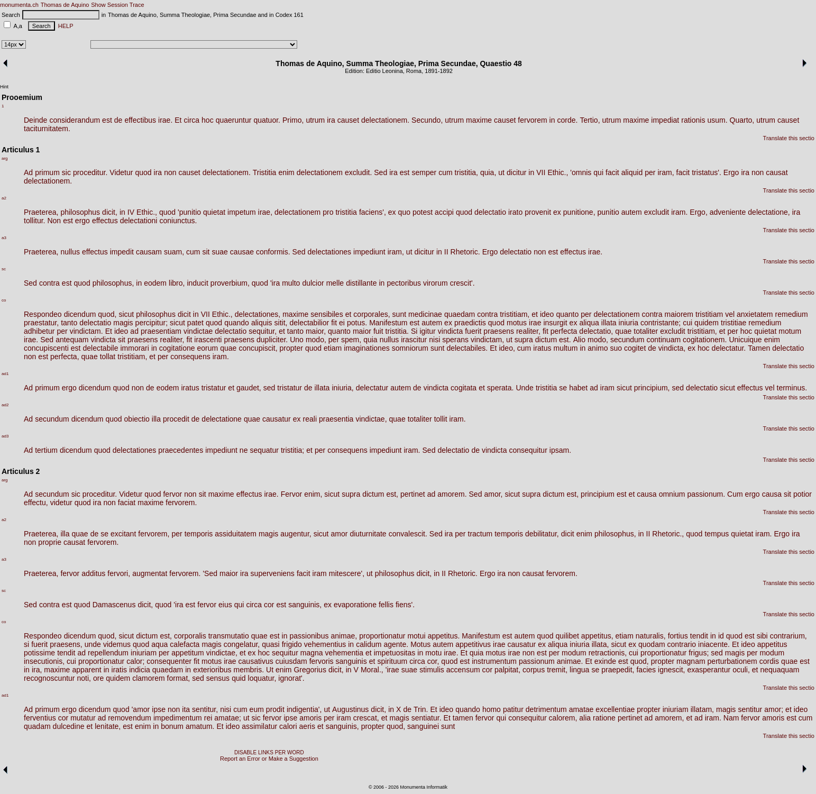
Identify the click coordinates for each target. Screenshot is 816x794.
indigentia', (304, 709)
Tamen (759, 348)
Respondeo (43, 314)
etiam (333, 348)
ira (331, 120)
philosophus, (113, 283)
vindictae (198, 331)
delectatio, (596, 331)
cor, (433, 661)
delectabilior (309, 322)
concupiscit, (258, 348)
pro (328, 212)
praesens (498, 331)
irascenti (208, 339)
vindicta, (671, 348)
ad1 (5, 373)
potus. (357, 322)
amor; (773, 709)
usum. (717, 120)
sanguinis (351, 661)
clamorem (148, 678)
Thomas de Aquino (65, 5)
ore (98, 678)
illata (609, 322)
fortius (678, 636)
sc (4, 269)
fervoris (321, 661)
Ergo (731, 172)
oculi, (741, 669)
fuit (378, 331)
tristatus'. (706, 172)
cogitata (463, 388)
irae (535, 322)
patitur (513, 709)
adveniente (728, 212)
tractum (480, 534)
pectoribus (404, 283)
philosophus (80, 212)
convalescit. (408, 534)
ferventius (40, 718)
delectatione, (769, 212)
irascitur (414, 339)
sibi (762, 636)
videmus (117, 644)
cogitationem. (705, 339)
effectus (105, 220)
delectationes (330, 252)
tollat (108, 356)
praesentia (336, 419)
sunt (399, 314)
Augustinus (350, 709)
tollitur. (34, 220)
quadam (37, 726)
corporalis (190, 636)
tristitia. (397, 331)
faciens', (372, 212)
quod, (107, 314)
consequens (190, 356)
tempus (716, 534)
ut (501, 172)
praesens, (66, 644)
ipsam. (560, 450)
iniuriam (144, 653)
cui (687, 322)
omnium (672, 494)
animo (598, 348)
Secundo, (427, 120)
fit (334, 322)
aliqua (589, 322)
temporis (199, 534)
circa (192, 120)
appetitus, (597, 636)
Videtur (121, 172)
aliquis (261, 322)
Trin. (421, 709)
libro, (177, 283)
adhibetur (39, 331)
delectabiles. (467, 348)
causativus (256, 661)
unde (93, 644)
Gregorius (310, 669)
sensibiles (326, 314)
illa (156, 419)
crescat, (366, 718)
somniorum (410, 348)
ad (134, 331)
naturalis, (651, 636)
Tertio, (590, 120)
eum (257, 709)
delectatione (221, 419)
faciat (126, 502)
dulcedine (69, 726)
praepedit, (617, 669)
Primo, (293, 120)
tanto (69, 322)
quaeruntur (234, 120)
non (170, 172)
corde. (567, 120)
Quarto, (742, 120)
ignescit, (671, 669)
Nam (731, 718)
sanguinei (423, 726)
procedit (176, 419)
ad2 (5, 405)
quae (623, 331)
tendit (699, 636)
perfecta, (64, 356)
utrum (315, 120)
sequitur (285, 653)
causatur (276, 419)
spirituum (392, 661)
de (118, 120)
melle (335, 283)
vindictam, (487, 339)
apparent (86, 669)
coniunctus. (178, 220)
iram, (665, 172)
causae (242, 252)
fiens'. (405, 604)
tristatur (213, 388)
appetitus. (444, 636)
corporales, (371, 314)
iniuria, (342, 388)
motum (789, 331)
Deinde (35, 120)
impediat (665, 120)
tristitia (345, 212)
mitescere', (346, 573)
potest (422, 212)
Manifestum (388, 322)
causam (149, 252)
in (552, 120)
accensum (463, 669)
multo (291, 283)
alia (585, 718)
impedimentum (177, 718)
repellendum (108, 653)
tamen (463, 718)
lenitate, (108, 726)
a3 (4, 237)
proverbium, (230, 283)
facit (612, 172)
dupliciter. (272, 339)
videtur (61, 502)
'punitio (189, 212)
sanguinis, (305, 604)
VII (540, 172)
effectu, (36, 502)
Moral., (372, 669)
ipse (159, 709)
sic (66, 172)
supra (524, 339)
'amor (141, 709)
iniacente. (714, 644)
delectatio (490, 212)
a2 (4, 198)
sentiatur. (426, 718)
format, (178, 678)
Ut (269, 669)
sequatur (264, 450)
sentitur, (205, 709)
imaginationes (366, 348)
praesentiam (161, 331)
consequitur (528, 450)
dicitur (516, 172)
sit (206, 252)
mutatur (82, 718)
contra (49, 283)
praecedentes (180, 450)
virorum (435, 283)
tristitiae (733, 322)
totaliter (646, 331)
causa (646, 494)
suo (616, 348)
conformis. (273, 252)
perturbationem (732, 661)
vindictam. (86, 331)
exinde (605, 661)
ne (244, 450)
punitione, (579, 212)
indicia (139, 669)
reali (310, 419)
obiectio (137, 419)
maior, (316, 331)
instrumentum (494, 661)
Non (54, 220)
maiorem (679, 314)
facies (646, 669)
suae (220, 252)
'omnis (580, 172)
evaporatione (355, 604)
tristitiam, (514, 314)
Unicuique (745, 339)
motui (416, 636)
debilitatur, (542, 534)
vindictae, (371, 419)
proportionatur (382, 636)
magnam (690, 661)
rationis (693, 120)
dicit (184, 314)
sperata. (500, 388)
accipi (444, 212)
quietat (214, 212)
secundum (627, 339)
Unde (524, 388)
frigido (292, 644)
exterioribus (212, 669)
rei (208, 718)
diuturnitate (368, 534)
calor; (135, 661)
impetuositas (395, 653)
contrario (681, 644)
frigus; (699, 653)
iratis (119, 669)
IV (130, 212)
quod (143, 172)
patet (195, 322)
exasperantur (708, 669)
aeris (307, 726)
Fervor (291, 494)
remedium (791, 314)
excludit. (358, 172)
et (348, 314)
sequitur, (263, 331)
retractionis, (608, 653)
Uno (297, 339)
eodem (155, 283)
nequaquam (780, 669)
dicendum (80, 314)
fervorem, (153, 534)
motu (433, 653)
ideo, (507, 348)
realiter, (528, 331)
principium (598, 494)
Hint (4, 86)
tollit (440, 419)
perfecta (564, 331)
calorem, (563, 718)
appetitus (772, 644)
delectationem (320, 172)
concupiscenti (46, 348)
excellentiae (615, 709)
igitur (427, 331)
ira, (37, 669)
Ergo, (698, 212)
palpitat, (507, 669)
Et (178, 120)
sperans (455, 339)
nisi (434, 339)
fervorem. (181, 502)
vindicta (450, 331)
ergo (82, 220)
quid (238, 678)
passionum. (706, 494)
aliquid (632, 172)
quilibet (567, 636)
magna (311, 653)
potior (802, 494)
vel (730, 314)
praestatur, (41, 322)
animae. (570, 661)
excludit (656, 212)
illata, (600, 644)
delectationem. (385, 120)
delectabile (100, 348)
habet (578, 388)
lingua (579, 669)
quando (236, 322)
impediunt (369, 252)
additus (93, 573)
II (446, 252)
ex (392, 212)
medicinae (425, 314)
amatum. (200, 726)
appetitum (187, 653)
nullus (70, 252)
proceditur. (90, 172)
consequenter (168, 661)
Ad (28, 172)
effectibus (140, 120)
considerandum (74, 120)
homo (491, 709)
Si (414, 331)
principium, (652, 388)
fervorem (532, 120)
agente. (395, 644)
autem (631, 212)
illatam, (702, 709)
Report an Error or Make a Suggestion (269, 758)
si (26, 644)
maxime (479, 120)
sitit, (281, 322)
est (107, 120)
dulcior (313, 283)
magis (123, 322)
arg (5, 158)
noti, (84, 678)
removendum (129, 718)
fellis (386, 604)
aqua (159, 644)
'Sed (210, 573)
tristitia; (292, 450)
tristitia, (466, 172)
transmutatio (228, 636)
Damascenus (114, 604)
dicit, (109, 212)
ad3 (5, 436)
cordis (769, 661)
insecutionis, (44, 661)
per (650, 172)
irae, (265, 212)
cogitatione (177, 348)
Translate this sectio (788, 138)
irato (515, 212)
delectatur (372, 388)
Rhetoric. (465, 252)
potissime (39, 653)
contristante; (660, 322)
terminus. (792, 388)
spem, (351, 339)
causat (776, 172)
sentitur (750, 709)
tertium (46, 450)
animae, (344, 636)
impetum (241, 212)
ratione (604, 718)
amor (339, 534)
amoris (310, 718)
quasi (270, 644)
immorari (134, 348)
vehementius (325, 644)
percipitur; (151, 322)
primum (47, 172)
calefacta (184, 644)
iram (607, 388)
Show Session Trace (117, 5)
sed (269, 388)
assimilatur (259, 726)
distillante (361, 283)
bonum (172, 726)
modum (574, 653)
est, (392, 494)
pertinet (412, 494)
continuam (664, 339)
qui (598, 172)
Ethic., (557, 172)
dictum (546, 339)
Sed (380, 172)
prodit (275, 709)
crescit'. (462, 283)
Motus (420, 644)
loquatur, (262, 678)
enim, (313, 494)
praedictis (470, 322)
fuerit (473, 331)
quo (404, 212)
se (563, 388)
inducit (197, 283)
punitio (608, 212)
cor (269, 604)
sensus (218, 678)
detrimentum (546, 709)
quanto (567, 314)
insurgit (555, 322)
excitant (123, 534)
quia (370, 339)
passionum (537, 661)
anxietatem (755, 314)
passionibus (308, 636)
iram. (679, 212)
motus (517, 322)
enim (286, 172)
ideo (547, 314)
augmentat (149, 573)
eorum (207, 348)
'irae (392, 669)
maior (362, 331)
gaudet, (248, 388)
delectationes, (257, 314)
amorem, (669, 718)
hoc (207, 120)
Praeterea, (41, 212)
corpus (533, 669)
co (4, 300)
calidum (368, 644)
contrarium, (788, 636)
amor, (493, 494)
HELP (64, 26)
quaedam (459, 314)
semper (423, 172)
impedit (122, 252)
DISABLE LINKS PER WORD (269, 752)
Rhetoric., (668, 534)
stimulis (431, 669)
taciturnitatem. (47, 128)
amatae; (227, 718)
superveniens (273, 573)
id (721, 636)
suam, (174, 252)
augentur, (295, 534)
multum (566, 348)
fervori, (118, 573)
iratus (542, 348)
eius (225, 604)
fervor (172, 494)
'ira (275, 283)
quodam (651, 644)
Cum (735, 494)
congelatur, (242, 644)
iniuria (628, 322)
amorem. (451, 494)
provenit (538, 212)
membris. (249, 669)
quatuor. (266, 120)
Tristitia (265, 172)
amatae (581, 709)
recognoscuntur (49, 678)
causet (348, 120)
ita (186, 709)
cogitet (635, 348)
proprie (49, 542)
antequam (72, 339)
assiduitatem (235, 534)
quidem (706, 322)
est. (565, 339)
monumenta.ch (19, 5)
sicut (126, 314)
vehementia (344, 653)
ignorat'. (291, 678)
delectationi (139, 220)
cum (445, 172)
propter (291, 348)
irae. (165, 120)
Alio (579, 339)
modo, (316, 339)
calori (288, 726)
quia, (488, 172)
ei (342, 322)
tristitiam (709, 314)
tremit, (557, 669)
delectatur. (729, 348)
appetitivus (473, 644)
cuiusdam (291, 661)
